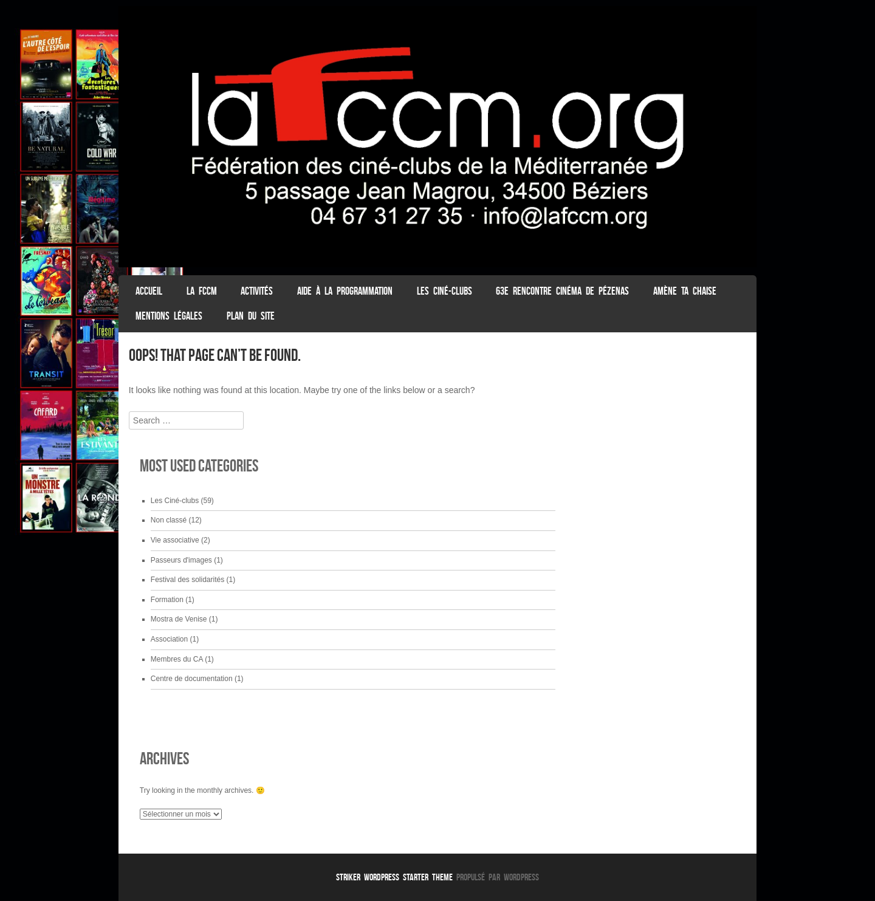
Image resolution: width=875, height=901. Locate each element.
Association (169, 639)
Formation (167, 599)
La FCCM (202, 291)
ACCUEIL (149, 291)
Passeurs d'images (181, 560)
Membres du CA (177, 659)
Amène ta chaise (684, 291)
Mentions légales (169, 316)
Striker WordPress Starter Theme (394, 877)
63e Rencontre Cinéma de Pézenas (562, 291)
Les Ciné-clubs (444, 291)
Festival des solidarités (187, 579)
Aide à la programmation (345, 291)
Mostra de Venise (179, 619)
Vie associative (175, 540)
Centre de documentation (192, 678)
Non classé (169, 520)
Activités (257, 291)
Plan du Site (251, 316)
